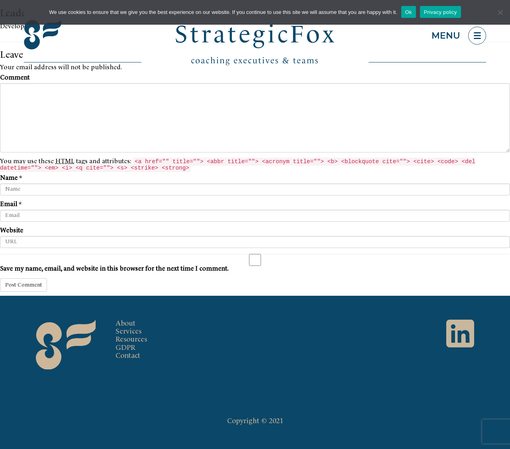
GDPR (125, 347)
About (125, 323)
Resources (131, 339)
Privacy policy (440, 12)
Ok (408, 12)
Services (128, 331)
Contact (128, 355)
